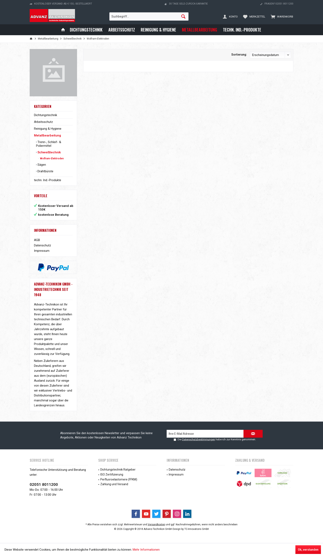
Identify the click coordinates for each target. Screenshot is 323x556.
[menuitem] (281, 16)
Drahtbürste (45, 171)
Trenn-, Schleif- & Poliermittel (48, 144)
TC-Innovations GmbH (196, 529)
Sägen (41, 165)
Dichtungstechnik (45, 115)
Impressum (41, 251)
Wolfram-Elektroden (51, 158)
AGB (37, 240)
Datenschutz (42, 245)
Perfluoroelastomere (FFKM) (118, 479)
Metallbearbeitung (47, 135)
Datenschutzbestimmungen (198, 439)
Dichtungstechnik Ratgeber (118, 469)
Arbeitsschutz (43, 122)
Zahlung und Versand (114, 484)
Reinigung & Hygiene (47, 129)
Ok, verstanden (308, 549)
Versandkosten (156, 524)
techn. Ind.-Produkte (47, 180)
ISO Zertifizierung (111, 474)
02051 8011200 (44, 484)
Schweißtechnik (49, 152)
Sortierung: (239, 54)
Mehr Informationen (146, 549)
